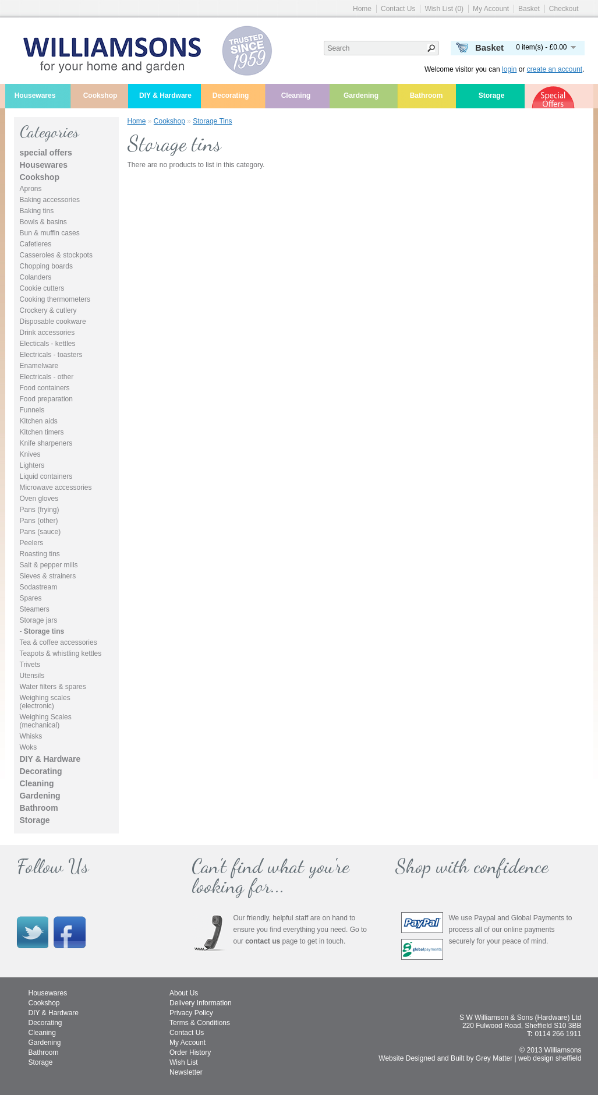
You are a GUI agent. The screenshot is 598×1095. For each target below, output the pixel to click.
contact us (262, 941)
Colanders (36, 277)
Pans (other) (39, 521)
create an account (554, 69)
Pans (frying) (39, 510)
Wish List (183, 1062)
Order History (190, 1052)
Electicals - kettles (48, 344)
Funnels (32, 410)
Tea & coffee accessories (58, 642)
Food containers (45, 388)
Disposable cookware (53, 321)
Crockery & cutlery (48, 310)
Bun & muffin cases (50, 233)
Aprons (31, 189)
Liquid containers (46, 476)
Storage (492, 95)
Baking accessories (50, 200)
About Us (183, 993)
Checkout (564, 9)
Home (362, 9)
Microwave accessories (56, 487)
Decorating (231, 95)
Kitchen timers (42, 432)
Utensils (32, 676)
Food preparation (46, 399)
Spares (31, 598)
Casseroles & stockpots (56, 255)
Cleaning (296, 95)
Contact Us (398, 9)
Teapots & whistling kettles (61, 653)
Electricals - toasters (51, 355)
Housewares (35, 95)
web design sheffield (550, 1058)
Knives (30, 454)
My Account (491, 9)
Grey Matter (494, 1058)
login (509, 69)
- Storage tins (42, 631)
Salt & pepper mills (49, 565)
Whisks (31, 736)
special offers (46, 152)
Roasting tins (40, 554)
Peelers (32, 543)
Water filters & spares (53, 687)
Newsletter (186, 1072)
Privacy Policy (191, 1013)
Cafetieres (36, 244)
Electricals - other (47, 377)
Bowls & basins (43, 222)
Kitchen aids (39, 421)
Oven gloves (39, 498)
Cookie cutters (42, 288)
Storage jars (39, 620)
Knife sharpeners (46, 443)
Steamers (34, 609)
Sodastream (39, 587)
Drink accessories (47, 332)
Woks (28, 747)
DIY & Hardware (165, 95)
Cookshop (100, 95)
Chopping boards (46, 266)
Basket (529, 9)
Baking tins (37, 211)
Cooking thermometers (55, 299)
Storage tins (212, 121)
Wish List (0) (443, 9)
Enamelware (39, 366)
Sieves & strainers (48, 576)
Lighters (32, 465)
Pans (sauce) (40, 532)
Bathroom (426, 95)
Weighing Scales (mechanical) (46, 721)
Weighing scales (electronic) (45, 702)
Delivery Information (200, 1003)
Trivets (30, 664)
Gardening (361, 95)
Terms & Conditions (199, 1023)
